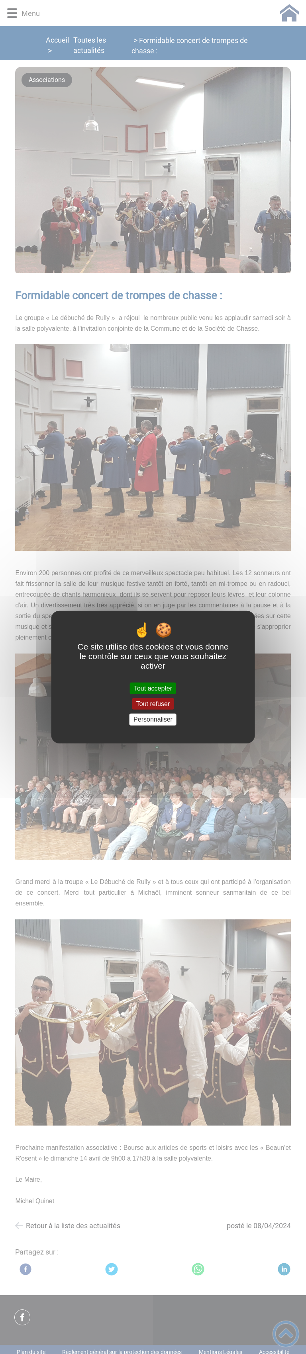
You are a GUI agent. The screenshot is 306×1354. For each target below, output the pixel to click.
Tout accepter (153, 688)
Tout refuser (153, 703)
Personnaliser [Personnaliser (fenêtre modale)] (153, 719)
